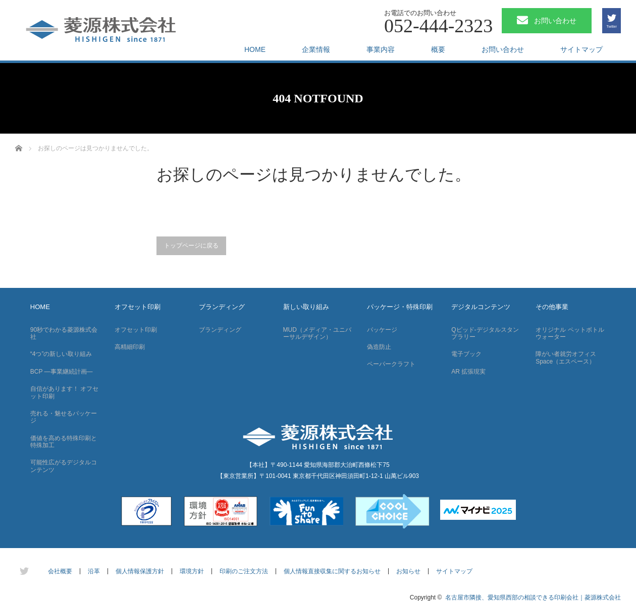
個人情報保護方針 (140, 571)
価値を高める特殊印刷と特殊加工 (63, 442)
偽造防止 (379, 346)
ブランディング (222, 307)
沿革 (94, 571)
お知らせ (408, 571)
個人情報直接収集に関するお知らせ (332, 571)
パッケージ (382, 329)
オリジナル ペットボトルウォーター (570, 333)
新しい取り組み (306, 307)
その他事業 (552, 307)
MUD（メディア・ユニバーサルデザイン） (317, 333)
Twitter (611, 26)
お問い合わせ (503, 49)
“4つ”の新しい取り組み (61, 353)
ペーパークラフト (391, 364)
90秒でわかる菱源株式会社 (63, 333)
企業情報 (316, 49)
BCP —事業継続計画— (61, 371)
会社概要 (60, 571)
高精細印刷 (130, 346)
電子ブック (466, 353)
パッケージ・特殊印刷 (400, 307)
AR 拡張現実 (468, 371)
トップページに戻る (191, 245)
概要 (438, 49)
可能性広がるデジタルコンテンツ (63, 466)
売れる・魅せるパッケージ (63, 417)
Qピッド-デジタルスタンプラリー (484, 333)
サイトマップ (581, 49)
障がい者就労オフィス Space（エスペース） (566, 357)
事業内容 (380, 49)
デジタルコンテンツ (480, 307)
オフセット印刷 (138, 307)
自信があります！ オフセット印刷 (64, 392)
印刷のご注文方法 (244, 571)
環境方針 (192, 571)
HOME (255, 49)
